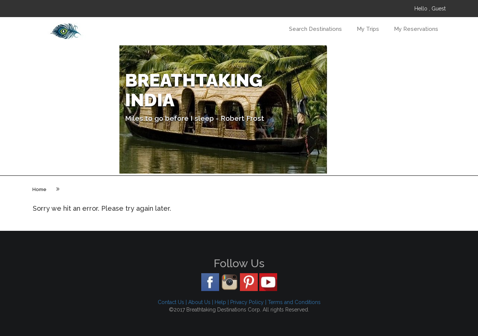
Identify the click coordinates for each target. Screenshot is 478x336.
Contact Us (171, 302)
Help (220, 302)
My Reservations (416, 29)
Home (39, 189)
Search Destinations (315, 29)
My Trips (368, 29)
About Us (199, 302)
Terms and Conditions (294, 302)
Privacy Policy (247, 302)
